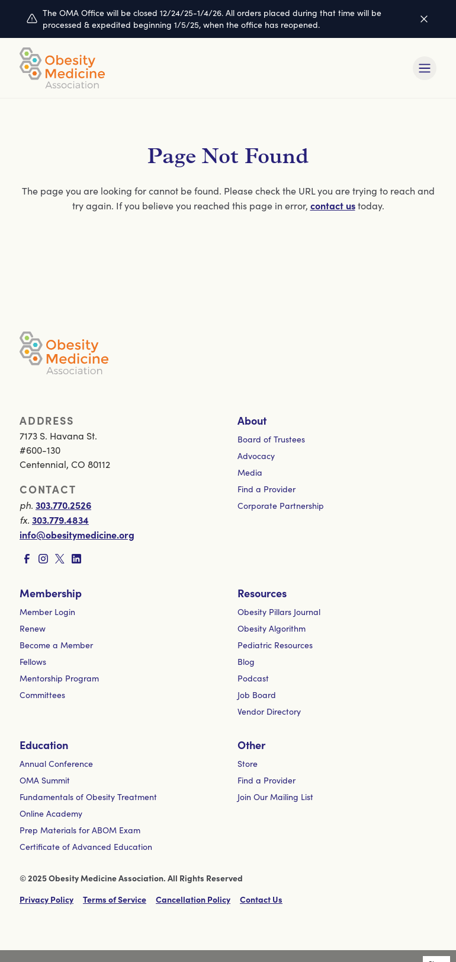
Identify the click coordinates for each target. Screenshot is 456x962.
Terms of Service (114, 899)
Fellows (33, 661)
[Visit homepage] (62, 67)
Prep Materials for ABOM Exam (80, 830)
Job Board (256, 694)
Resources (262, 592)
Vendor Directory (269, 711)
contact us (332, 205)
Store (247, 763)
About (251, 420)
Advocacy (256, 455)
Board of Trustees (271, 439)
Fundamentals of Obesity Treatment (88, 796)
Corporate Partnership (280, 505)
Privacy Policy (46, 899)
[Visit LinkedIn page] (76, 559)
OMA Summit (45, 780)
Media (249, 472)
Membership (51, 592)
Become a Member (56, 645)
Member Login (47, 611)
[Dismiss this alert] (424, 19)
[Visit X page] (60, 559)
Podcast (253, 678)
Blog (246, 661)
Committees (42, 694)
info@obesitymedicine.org (77, 534)
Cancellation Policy (193, 899)
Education (44, 744)
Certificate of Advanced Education (86, 846)
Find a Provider (266, 489)
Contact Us (261, 899)
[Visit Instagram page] (43, 559)
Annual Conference (56, 763)
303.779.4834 (60, 519)
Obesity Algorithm (271, 628)
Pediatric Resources (275, 645)
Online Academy (51, 813)
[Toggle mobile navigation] (424, 68)
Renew (33, 628)
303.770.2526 (63, 504)
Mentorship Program (59, 678)
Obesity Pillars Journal (278, 611)
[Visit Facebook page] (27, 559)
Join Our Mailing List (275, 796)
